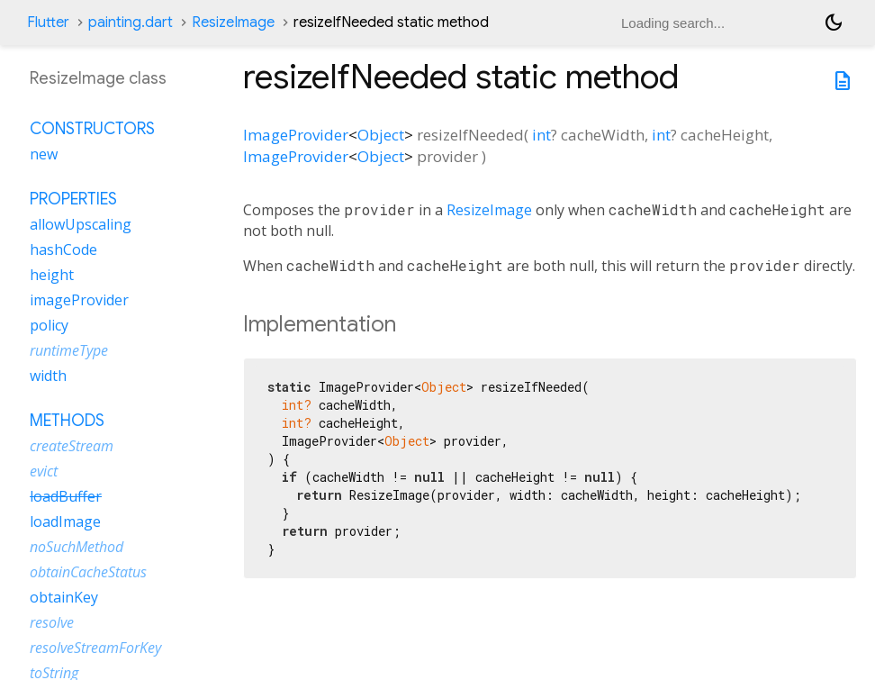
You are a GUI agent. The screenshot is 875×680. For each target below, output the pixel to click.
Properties (73, 199)
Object (380, 134)
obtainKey (64, 597)
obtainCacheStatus (88, 572)
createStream (71, 446)
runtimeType (69, 350)
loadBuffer (66, 496)
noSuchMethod (76, 547)
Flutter (48, 23)
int (541, 134)
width (48, 375)
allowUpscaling (80, 224)
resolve (52, 622)
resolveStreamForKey (95, 647)
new (44, 154)
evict (44, 471)
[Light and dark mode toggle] (833, 22)
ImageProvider (295, 134)
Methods (67, 421)
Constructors (92, 129)
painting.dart (130, 23)
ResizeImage (233, 23)
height (52, 275)
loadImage (65, 521)
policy (49, 325)
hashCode (63, 249)
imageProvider (79, 300)
